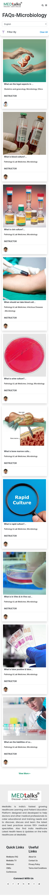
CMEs (8, 868)
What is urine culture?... (15, 378)
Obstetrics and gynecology (15, 89)
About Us (32, 857)
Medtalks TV (11, 861)
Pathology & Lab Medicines (15, 162)
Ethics (40, 89)
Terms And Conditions (38, 868)
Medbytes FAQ (12, 857)
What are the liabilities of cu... (18, 742)
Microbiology (31, 89)
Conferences (11, 872)
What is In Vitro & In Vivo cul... (18, 596)
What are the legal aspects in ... (18, 84)
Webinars (10, 864)
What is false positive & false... (18, 669)
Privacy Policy (34, 864)
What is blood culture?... (15, 157)
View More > (24, 773)
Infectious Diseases (35, 307)
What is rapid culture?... (15, 524)
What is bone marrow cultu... (17, 451)
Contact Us (33, 861)
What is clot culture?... (14, 229)
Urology (30, 384)
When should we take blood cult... (20, 302)
